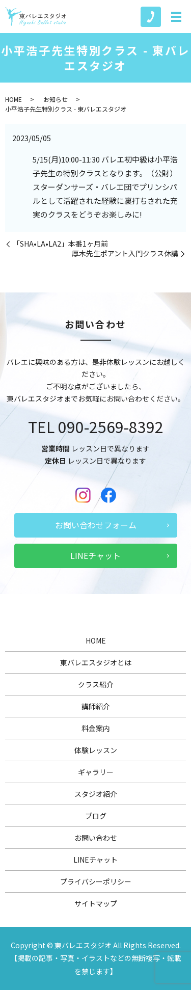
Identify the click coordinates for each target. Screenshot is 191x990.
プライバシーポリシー (95, 881)
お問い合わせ (95, 838)
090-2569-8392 (110, 426)
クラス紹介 (96, 684)
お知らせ (55, 99)
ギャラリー (96, 772)
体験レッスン (95, 750)
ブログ (95, 816)
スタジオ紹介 (95, 794)
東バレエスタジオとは (95, 662)
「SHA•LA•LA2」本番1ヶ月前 (60, 244)
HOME (13, 99)
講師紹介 (95, 706)
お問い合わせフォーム (96, 525)
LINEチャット (95, 555)
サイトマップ (95, 903)
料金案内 (95, 728)
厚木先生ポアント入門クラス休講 (125, 253)
